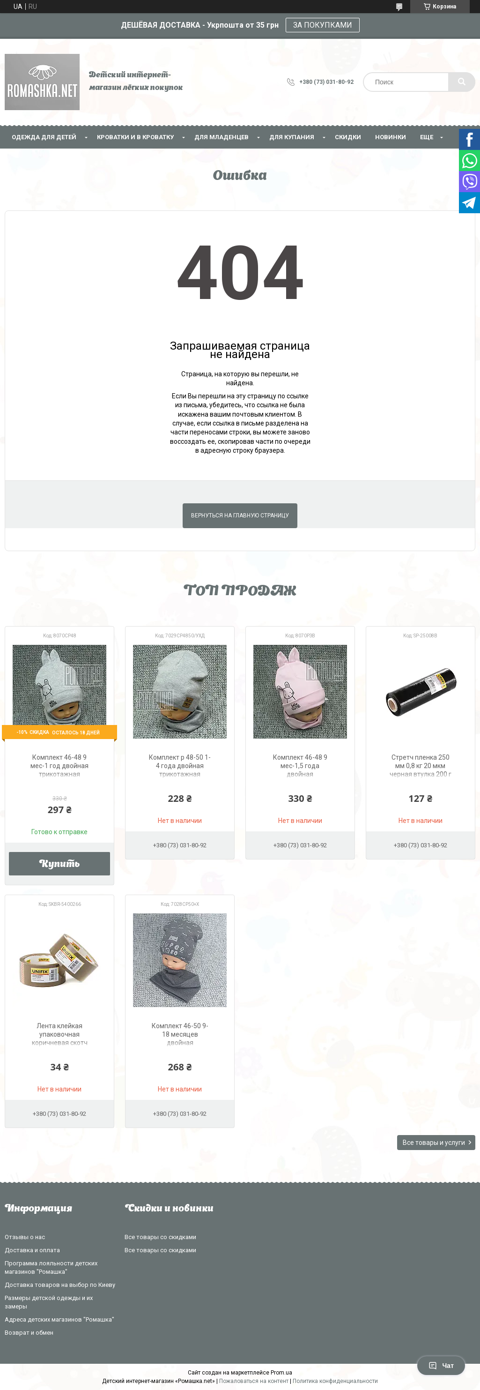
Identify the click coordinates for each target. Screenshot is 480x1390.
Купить (59, 864)
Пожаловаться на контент (253, 1381)
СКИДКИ (348, 137)
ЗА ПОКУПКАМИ (322, 25)
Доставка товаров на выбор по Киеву (60, 1284)
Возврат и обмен (29, 1332)
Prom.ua (281, 1372)
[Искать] (461, 82)
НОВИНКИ (390, 137)
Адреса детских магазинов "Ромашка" (59, 1319)
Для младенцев (221, 137)
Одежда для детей (44, 137)
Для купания (291, 137)
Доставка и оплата (32, 1250)
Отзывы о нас (25, 1237)
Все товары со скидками (160, 1237)
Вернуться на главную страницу (240, 515)
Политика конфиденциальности (335, 1381)
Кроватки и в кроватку (135, 137)
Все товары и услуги (434, 1142)
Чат (441, 1365)
